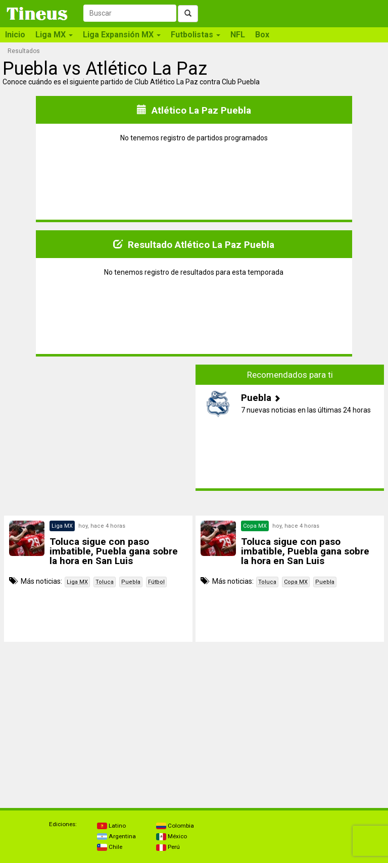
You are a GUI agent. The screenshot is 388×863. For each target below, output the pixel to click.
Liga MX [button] (54, 34)
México (171, 836)
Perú (168, 846)
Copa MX (296, 582)
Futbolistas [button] (195, 34)
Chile (109, 846)
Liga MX (77, 582)
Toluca (104, 582)
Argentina (116, 836)
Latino (111, 825)
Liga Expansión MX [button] (122, 34)
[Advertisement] (98, 435)
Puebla (130, 582)
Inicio (15, 34)
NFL (237, 34)
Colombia (175, 825)
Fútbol (156, 582)
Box (262, 34)
